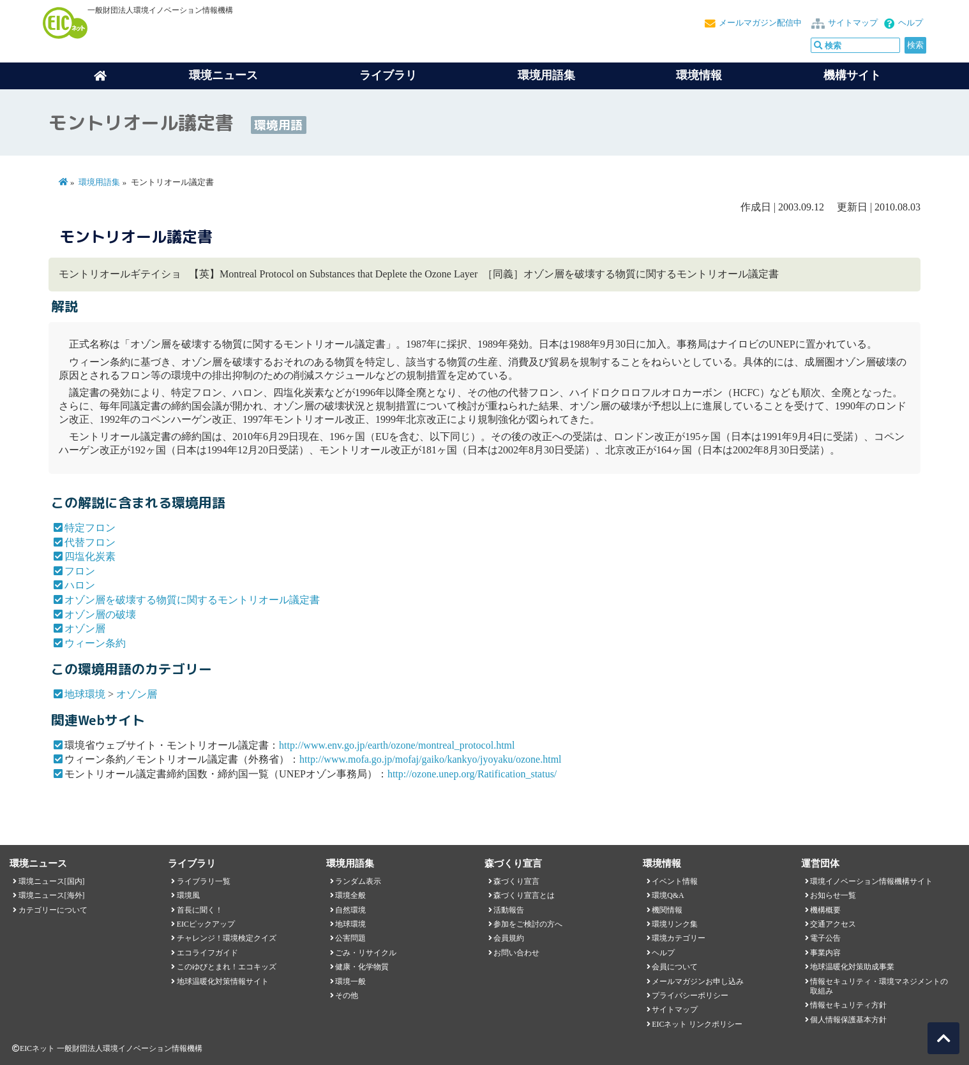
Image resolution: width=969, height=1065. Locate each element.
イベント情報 (675, 881)
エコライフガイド (207, 952)
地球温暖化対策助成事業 (852, 966)
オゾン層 (84, 628)
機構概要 (825, 910)
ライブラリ (388, 75)
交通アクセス (833, 924)
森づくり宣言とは (524, 895)
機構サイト (852, 75)
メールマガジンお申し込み (698, 981)
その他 (346, 995)
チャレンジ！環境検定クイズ (226, 938)
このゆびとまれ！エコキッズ (226, 966)
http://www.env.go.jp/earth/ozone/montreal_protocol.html (397, 745)
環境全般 (350, 895)
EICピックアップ (206, 924)
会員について (675, 966)
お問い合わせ (516, 952)
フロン (79, 571)
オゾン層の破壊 (100, 614)
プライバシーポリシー (690, 995)
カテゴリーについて (53, 910)
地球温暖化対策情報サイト (223, 981)
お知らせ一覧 (833, 895)
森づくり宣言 (516, 881)
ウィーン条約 (95, 643)
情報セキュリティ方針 (848, 1005)
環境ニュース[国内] (52, 881)
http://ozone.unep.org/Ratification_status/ (472, 773)
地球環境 (84, 694)
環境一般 (350, 981)
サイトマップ (853, 22)
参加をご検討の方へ (527, 924)
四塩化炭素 (90, 556)
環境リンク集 (675, 924)
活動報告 (508, 910)
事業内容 (825, 952)
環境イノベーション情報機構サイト (871, 881)
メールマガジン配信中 (760, 22)
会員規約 (508, 938)
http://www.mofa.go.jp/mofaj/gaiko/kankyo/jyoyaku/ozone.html (430, 759)
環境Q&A (668, 895)
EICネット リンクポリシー (697, 1024)
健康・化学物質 (362, 966)
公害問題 (350, 938)
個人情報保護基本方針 (848, 1019)
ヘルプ (910, 22)
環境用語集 (546, 75)
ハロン (79, 585)
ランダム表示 (358, 881)
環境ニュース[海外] (52, 895)
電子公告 (825, 938)
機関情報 (667, 910)
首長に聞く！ (200, 910)
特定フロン (90, 527)
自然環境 (350, 910)
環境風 (188, 895)
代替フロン (90, 542)
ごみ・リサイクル (365, 952)
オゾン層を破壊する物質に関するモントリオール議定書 (192, 599)
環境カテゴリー (678, 938)
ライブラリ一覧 (203, 881)
